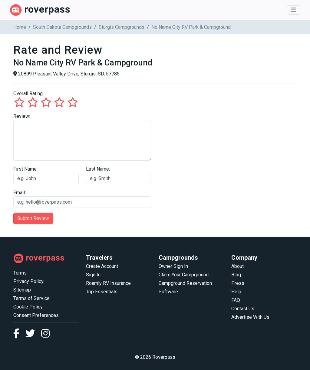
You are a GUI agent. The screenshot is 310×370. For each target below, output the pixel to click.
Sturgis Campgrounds (121, 27)
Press (237, 283)
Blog (236, 275)
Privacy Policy (28, 281)
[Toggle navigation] (293, 10)
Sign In (93, 275)
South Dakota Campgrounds (62, 27)
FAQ (235, 300)
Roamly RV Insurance (108, 283)
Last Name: (98, 169)
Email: (19, 192)
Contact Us (242, 309)
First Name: (25, 169)
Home (19, 27)
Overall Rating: (28, 93)
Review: (21, 116)
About (237, 266)
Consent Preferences (36, 315)
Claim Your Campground (184, 275)
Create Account (102, 266)
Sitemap (22, 290)
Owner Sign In (173, 266)
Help (236, 292)
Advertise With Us (250, 317)
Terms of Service (31, 298)
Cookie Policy (28, 307)
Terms (20, 273)
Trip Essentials (101, 292)
